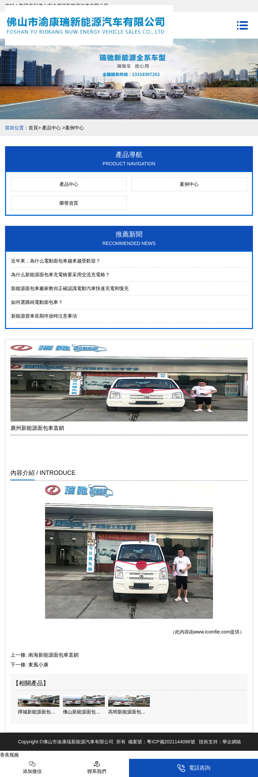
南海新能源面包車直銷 (53, 655)
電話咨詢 (193, 768)
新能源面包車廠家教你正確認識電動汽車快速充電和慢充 (70, 288)
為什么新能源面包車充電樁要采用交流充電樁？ (60, 274)
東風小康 (38, 664)
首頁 (33, 127)
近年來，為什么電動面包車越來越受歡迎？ (55, 260)
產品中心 (51, 127)
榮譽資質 (68, 203)
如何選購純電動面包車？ (37, 302)
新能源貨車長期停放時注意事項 (44, 316)
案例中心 (189, 184)
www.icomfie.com (212, 632)
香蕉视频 (9, 755)
